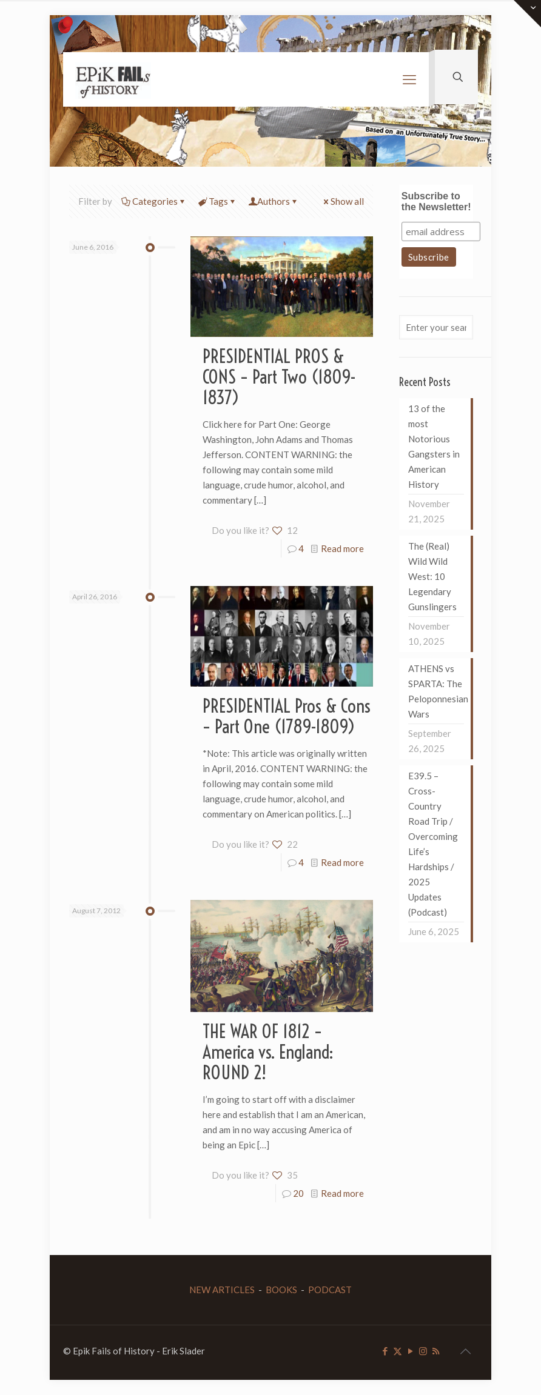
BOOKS (281, 1289)
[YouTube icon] (410, 1350)
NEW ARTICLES (222, 1289)
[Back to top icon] (465, 1350)
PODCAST (330, 1289)
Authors (273, 201)
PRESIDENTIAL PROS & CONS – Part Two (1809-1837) (279, 377)
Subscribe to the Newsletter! (436, 201)
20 (298, 1193)
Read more (342, 548)
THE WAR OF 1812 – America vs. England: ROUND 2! (268, 1052)
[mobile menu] (409, 79)
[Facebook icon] (384, 1350)
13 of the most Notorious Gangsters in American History (434, 446)
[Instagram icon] (423, 1350)
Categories (154, 201)
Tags (217, 201)
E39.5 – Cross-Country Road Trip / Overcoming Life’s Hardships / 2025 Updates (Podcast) (433, 843)
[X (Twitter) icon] (397, 1350)
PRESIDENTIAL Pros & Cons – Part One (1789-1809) (287, 716)
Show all (342, 201)
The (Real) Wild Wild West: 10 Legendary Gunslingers (432, 576)
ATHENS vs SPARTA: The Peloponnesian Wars (436, 691)
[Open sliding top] (527, 13)
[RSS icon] (435, 1350)
